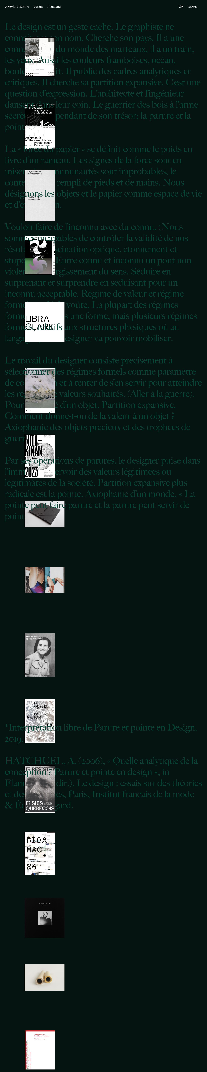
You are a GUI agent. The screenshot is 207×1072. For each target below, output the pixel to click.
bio (181, 6)
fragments (54, 6)
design (38, 6)
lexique (192, 6)
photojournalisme (17, 6)
